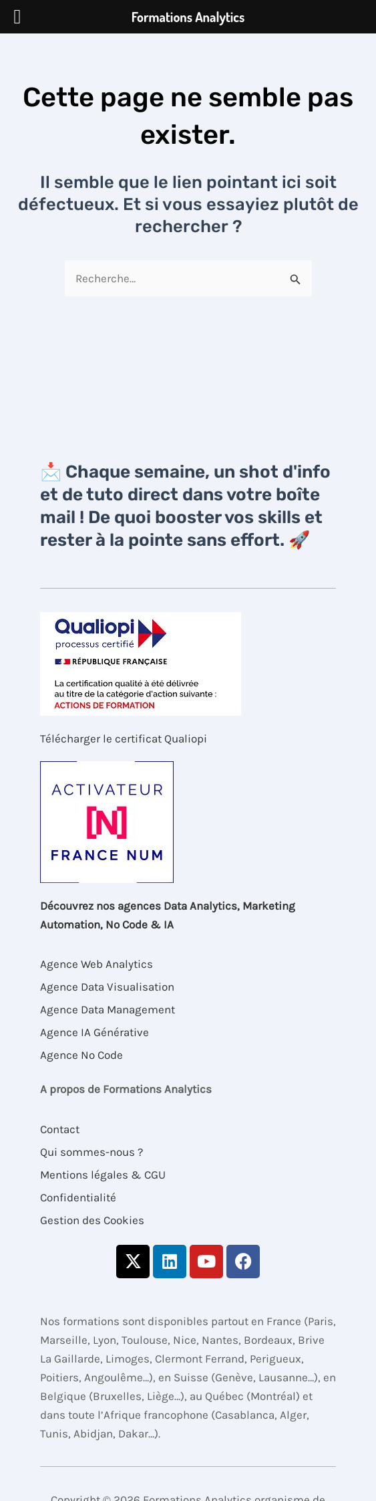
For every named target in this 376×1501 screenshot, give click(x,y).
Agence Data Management (107, 1009)
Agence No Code (81, 1055)
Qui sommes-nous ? (91, 1152)
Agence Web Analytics (96, 964)
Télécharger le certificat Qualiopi (123, 738)
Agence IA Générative (94, 1032)
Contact (59, 1129)
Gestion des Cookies (92, 1220)
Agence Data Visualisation (107, 986)
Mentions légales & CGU (103, 1174)
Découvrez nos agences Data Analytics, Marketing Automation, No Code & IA (167, 915)
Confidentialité (78, 1197)
